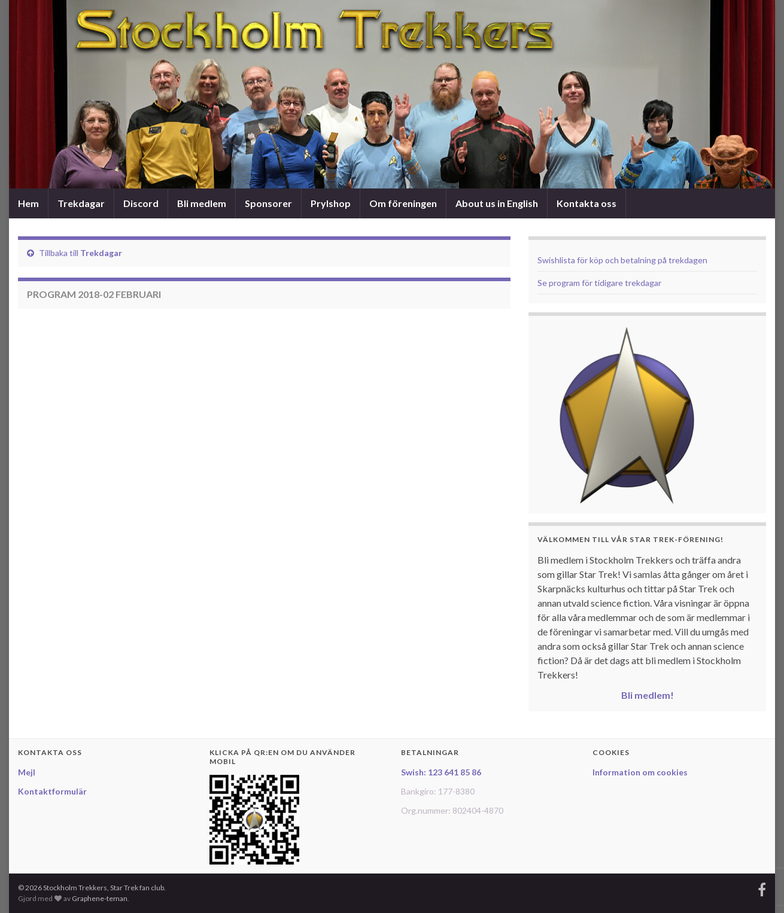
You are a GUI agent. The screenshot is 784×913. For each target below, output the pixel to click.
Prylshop (331, 203)
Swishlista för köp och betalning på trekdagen (622, 260)
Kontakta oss (586, 203)
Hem (28, 203)
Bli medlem (201, 203)
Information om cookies (640, 772)
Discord (141, 203)
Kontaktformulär (52, 791)
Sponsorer (268, 203)
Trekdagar (81, 203)
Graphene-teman (99, 898)
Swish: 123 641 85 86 (441, 772)
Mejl (26, 772)
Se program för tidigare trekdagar (599, 283)
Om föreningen (403, 203)
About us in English (496, 203)
